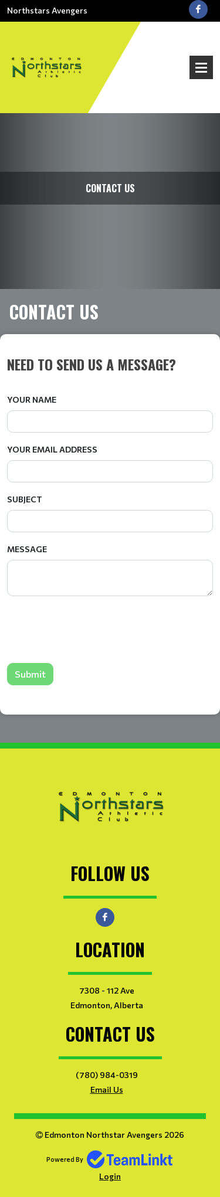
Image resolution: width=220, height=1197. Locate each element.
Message (27, 549)
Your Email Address (52, 449)
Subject (24, 499)
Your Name (31, 399)
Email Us (106, 1089)
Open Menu (201, 67)
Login (110, 1176)
